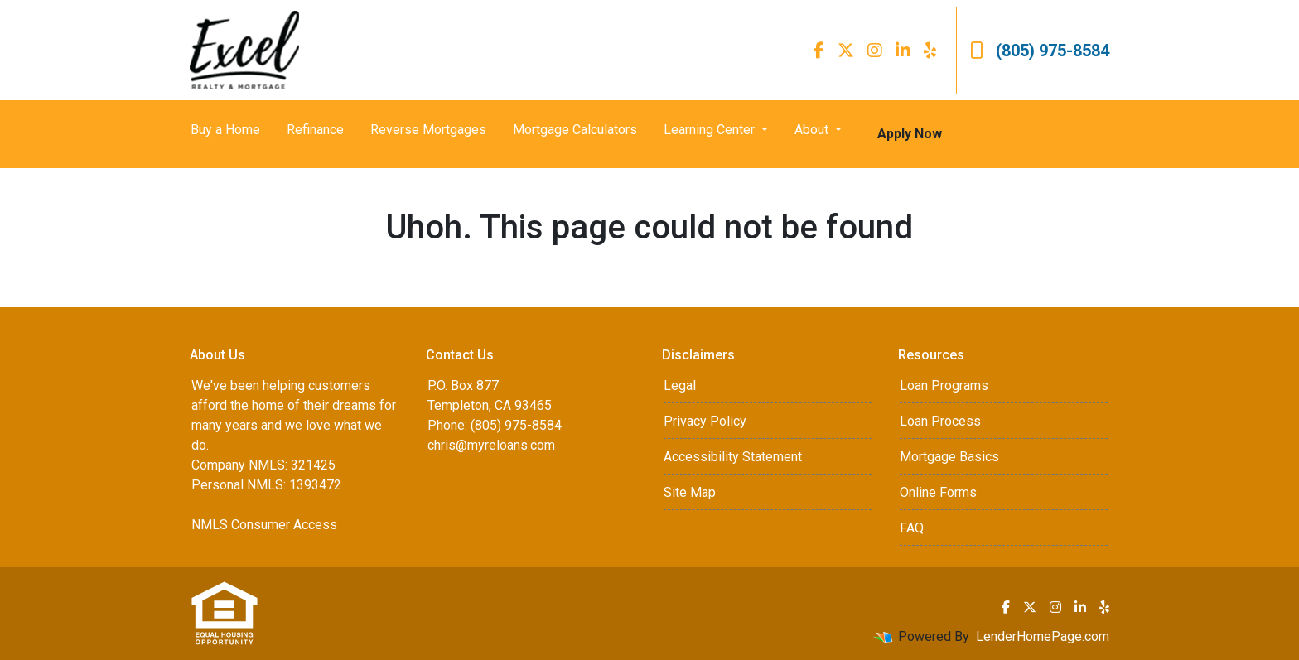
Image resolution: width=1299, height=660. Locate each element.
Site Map (690, 492)
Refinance (315, 129)
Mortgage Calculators (575, 129)
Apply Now (909, 134)
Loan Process (940, 421)
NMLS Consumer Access (264, 524)
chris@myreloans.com (491, 445)
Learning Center (711, 129)
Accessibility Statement (733, 457)
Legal (680, 385)
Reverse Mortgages (428, 129)
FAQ (912, 528)
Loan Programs (944, 385)
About (813, 129)
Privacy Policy (705, 421)
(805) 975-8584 (1039, 50)
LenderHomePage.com (1042, 636)
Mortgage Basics (949, 457)
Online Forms (938, 492)
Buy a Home (225, 129)
